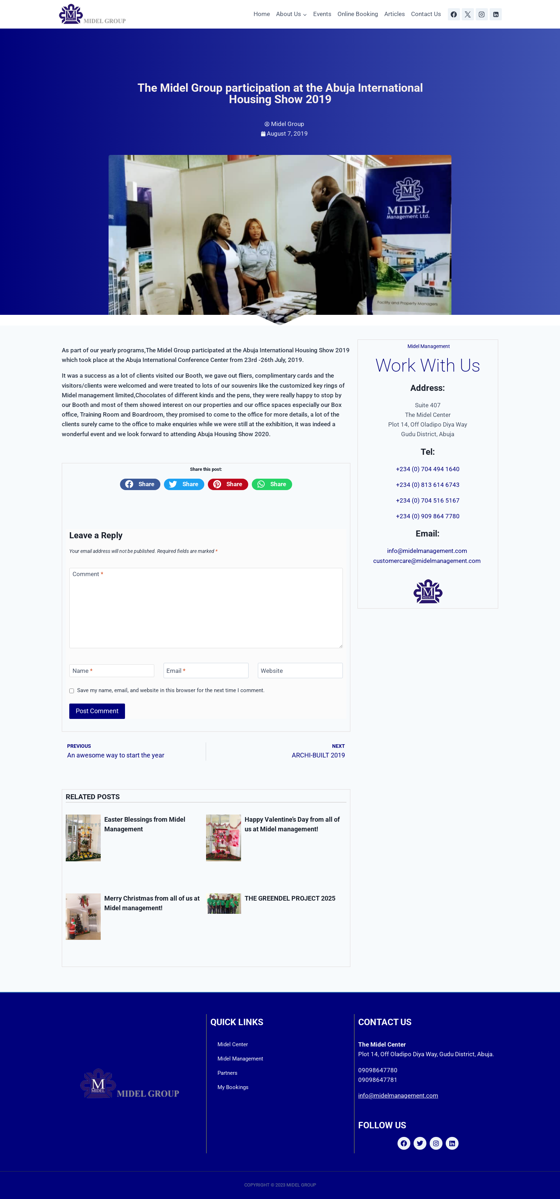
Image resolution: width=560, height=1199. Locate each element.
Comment (87, 574)
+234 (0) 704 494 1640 (428, 469)
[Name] (111, 670)
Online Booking (358, 13)
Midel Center (233, 1044)
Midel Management (240, 1059)
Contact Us (426, 13)
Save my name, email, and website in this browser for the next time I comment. (171, 690)
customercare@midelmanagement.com (427, 560)
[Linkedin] (496, 14)
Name (82, 670)
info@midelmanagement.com (428, 550)
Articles (394, 13)
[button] (140, 484)
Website (272, 670)
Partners (228, 1073)
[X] (468, 14)
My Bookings (233, 1087)
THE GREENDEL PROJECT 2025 (290, 898)
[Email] (206, 670)
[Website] (300, 670)
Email (175, 670)
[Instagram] (482, 14)
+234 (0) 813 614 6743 (428, 484)
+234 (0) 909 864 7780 (428, 516)
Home (262, 13)
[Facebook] (454, 14)
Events (322, 13)
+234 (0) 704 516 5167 (428, 500)
